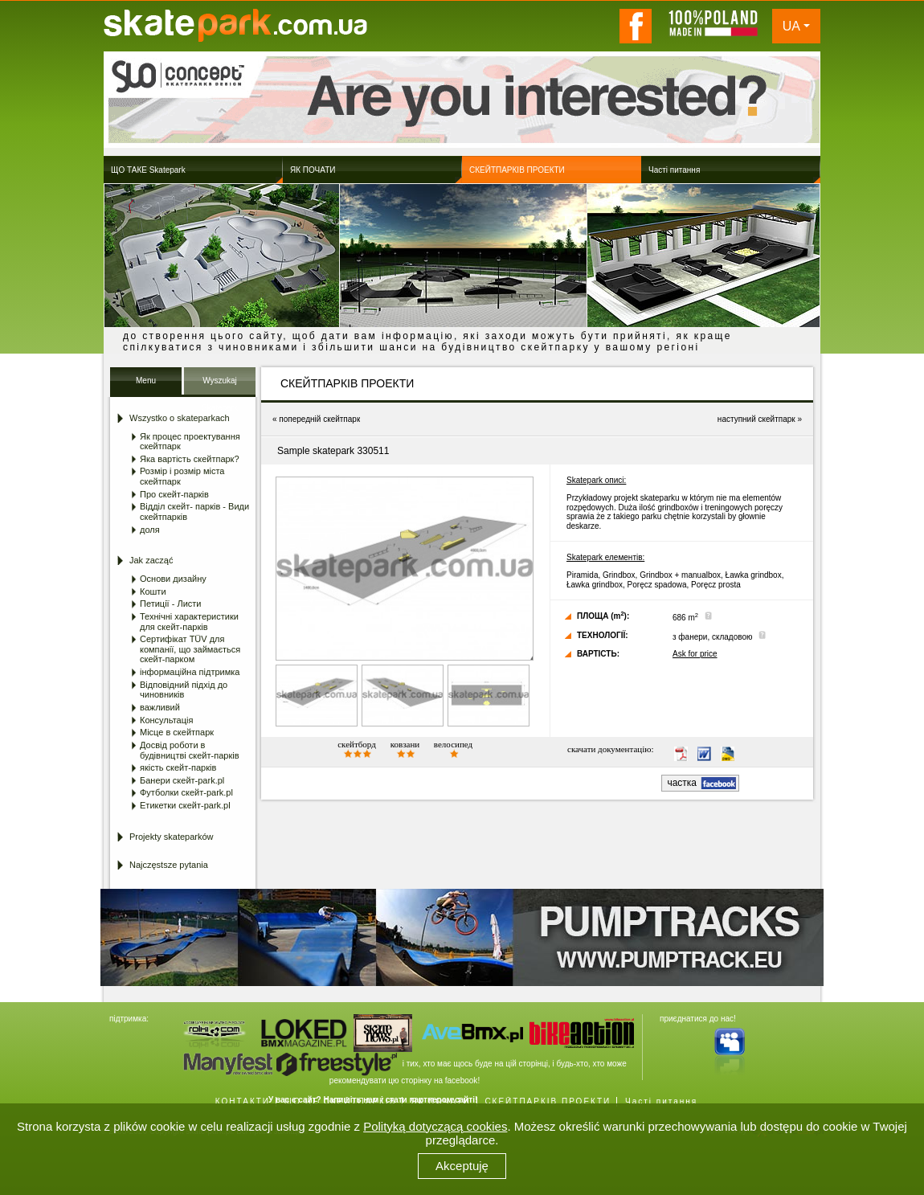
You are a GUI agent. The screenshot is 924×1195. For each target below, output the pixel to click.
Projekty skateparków (171, 836)
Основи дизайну (173, 578)
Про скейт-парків (174, 494)
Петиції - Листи (170, 603)
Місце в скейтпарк (177, 732)
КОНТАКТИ (242, 1101)
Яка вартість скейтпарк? (189, 459)
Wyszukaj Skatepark (220, 385)
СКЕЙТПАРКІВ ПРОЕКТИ (547, 1101)
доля (150, 529)
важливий (160, 707)
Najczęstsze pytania (168, 865)
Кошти (153, 591)
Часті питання (661, 1101)
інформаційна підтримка (189, 672)
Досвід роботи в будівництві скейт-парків (189, 750)
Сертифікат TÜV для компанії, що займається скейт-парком (190, 649)
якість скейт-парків (178, 767)
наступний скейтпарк (756, 419)
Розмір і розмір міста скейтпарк (182, 476)
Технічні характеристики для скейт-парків (189, 622)
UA (791, 26)
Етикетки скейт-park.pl (185, 805)
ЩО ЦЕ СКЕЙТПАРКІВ (340, 1101)
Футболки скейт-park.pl (186, 792)
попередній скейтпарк (319, 419)
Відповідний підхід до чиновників (183, 690)
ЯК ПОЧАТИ (440, 1101)
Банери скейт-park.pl (182, 780)
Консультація (166, 720)
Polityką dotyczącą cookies (435, 1126)
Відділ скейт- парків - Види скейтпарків (194, 511)
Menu (146, 380)
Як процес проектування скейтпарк (190, 442)
